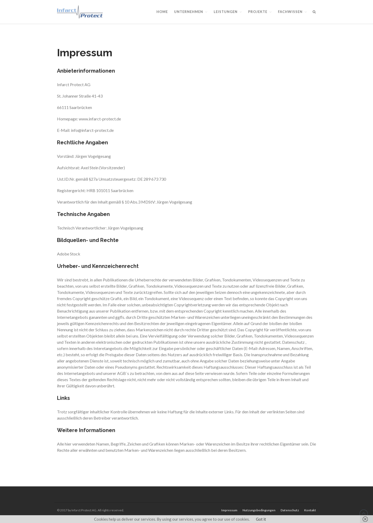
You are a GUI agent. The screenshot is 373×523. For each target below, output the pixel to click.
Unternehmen (188, 12)
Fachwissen (290, 12)
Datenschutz (290, 510)
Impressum (229, 510)
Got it (261, 519)
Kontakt (310, 510)
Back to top (364, 513)
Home (162, 12)
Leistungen (226, 12)
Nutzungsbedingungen (258, 510)
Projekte (257, 12)
